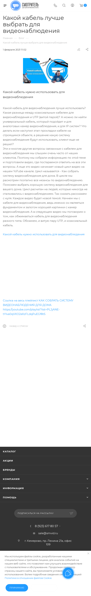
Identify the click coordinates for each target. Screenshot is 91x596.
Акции (8, 460)
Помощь (9, 497)
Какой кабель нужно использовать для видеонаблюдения (44, 234)
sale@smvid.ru (48, 533)
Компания (11, 479)
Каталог (9, 451)
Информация (13, 488)
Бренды (9, 469)
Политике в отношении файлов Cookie (28, 578)
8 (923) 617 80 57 (46, 526)
